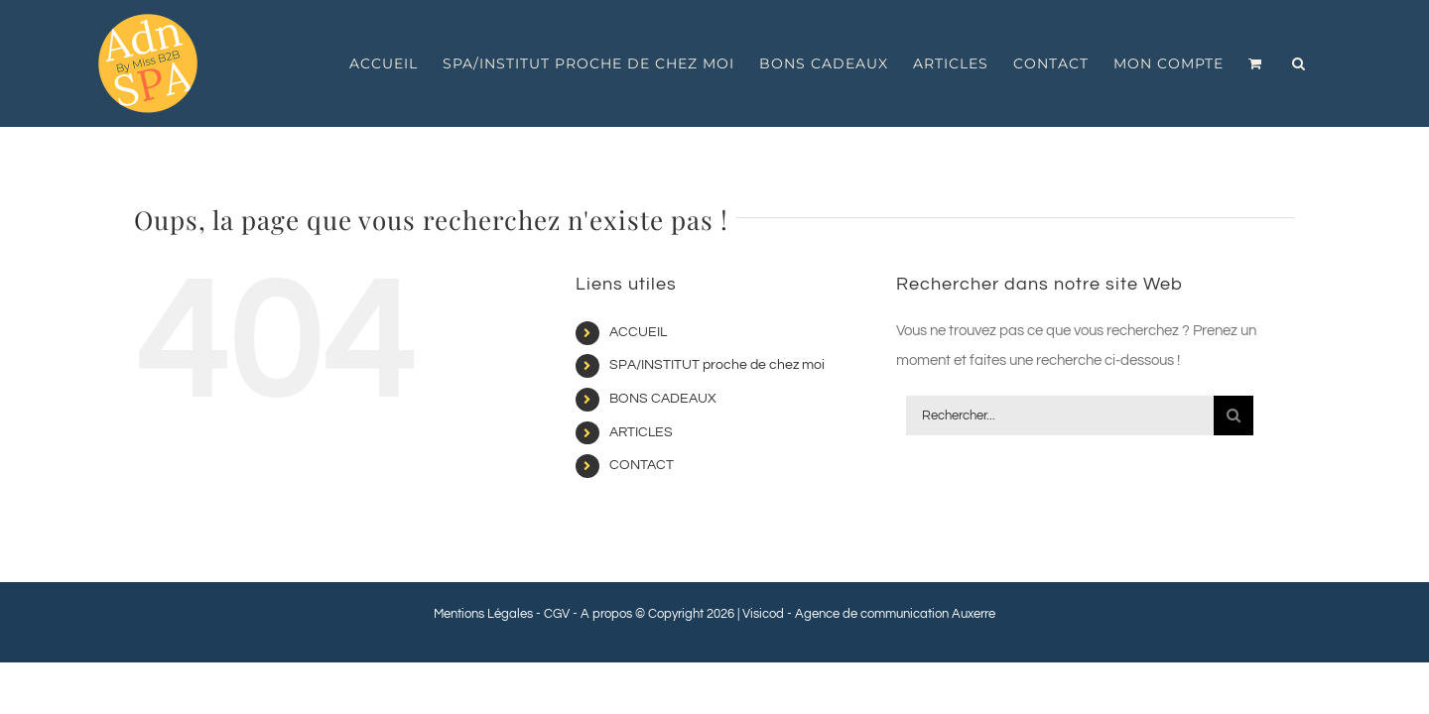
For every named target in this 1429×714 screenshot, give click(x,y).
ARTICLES (641, 432)
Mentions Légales (483, 614)
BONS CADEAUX (662, 399)
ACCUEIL (638, 332)
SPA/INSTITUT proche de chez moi (717, 365)
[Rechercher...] (1060, 415)
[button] (1324, 63)
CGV (557, 614)
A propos (606, 614)
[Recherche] (1233, 415)
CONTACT (641, 465)
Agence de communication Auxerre (895, 614)
